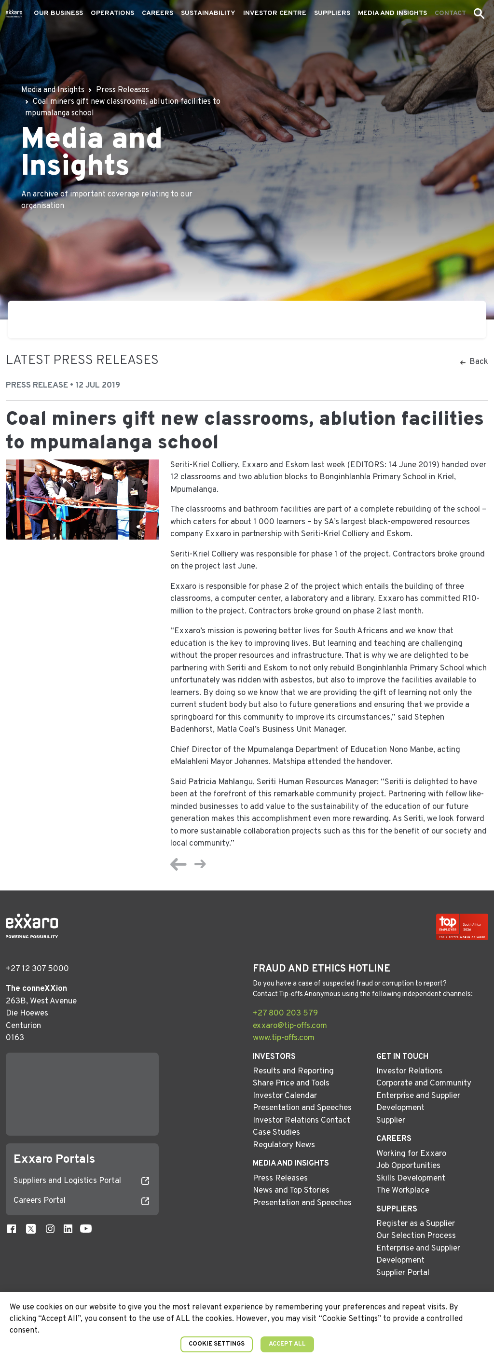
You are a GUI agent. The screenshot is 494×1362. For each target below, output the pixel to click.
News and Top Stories (291, 1190)
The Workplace (402, 1190)
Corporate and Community (423, 1083)
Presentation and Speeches (302, 1108)
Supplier (390, 1120)
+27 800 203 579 (285, 1013)
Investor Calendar (285, 1096)
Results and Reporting (293, 1071)
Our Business (58, 13)
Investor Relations (409, 1071)
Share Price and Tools (291, 1083)
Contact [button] (450, 13)
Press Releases (280, 1178)
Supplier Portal (402, 1273)
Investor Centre (274, 13)
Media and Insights (392, 13)
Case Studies (276, 1132)
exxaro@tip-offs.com (290, 1026)
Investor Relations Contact (301, 1120)
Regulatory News (284, 1145)
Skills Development (410, 1178)
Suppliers (332, 13)
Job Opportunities (408, 1166)
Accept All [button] (287, 1344)
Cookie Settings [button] (217, 1344)
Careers (157, 13)
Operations (112, 13)
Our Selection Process (416, 1236)
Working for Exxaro (411, 1154)
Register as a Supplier (415, 1224)
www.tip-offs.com (284, 1038)
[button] (479, 13)
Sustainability (208, 13)
